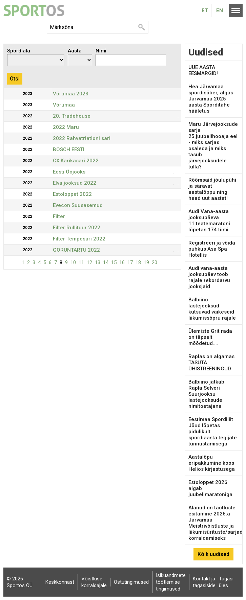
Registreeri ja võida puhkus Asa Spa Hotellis (211, 249)
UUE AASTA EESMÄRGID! (203, 70)
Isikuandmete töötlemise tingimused (171, 582)
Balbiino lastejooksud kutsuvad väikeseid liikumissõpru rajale (212, 309)
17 (130, 262)
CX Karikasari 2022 (76, 161)
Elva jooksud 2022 (74, 183)
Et (205, 10)
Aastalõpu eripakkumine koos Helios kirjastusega (211, 463)
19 (146, 262)
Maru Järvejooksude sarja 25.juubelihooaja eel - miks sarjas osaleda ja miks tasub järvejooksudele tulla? (213, 145)
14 (105, 262)
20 (154, 262)
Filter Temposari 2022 (79, 239)
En (219, 10)
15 (114, 262)
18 (138, 262)
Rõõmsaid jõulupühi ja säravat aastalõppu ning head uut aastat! (212, 189)
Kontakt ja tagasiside (204, 582)
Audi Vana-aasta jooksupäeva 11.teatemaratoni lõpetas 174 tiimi (209, 220)
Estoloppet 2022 (72, 194)
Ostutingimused (131, 582)
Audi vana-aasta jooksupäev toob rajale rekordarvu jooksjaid (209, 277)
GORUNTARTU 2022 (76, 250)
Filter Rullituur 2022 (76, 228)
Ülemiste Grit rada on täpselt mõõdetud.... (210, 337)
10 (73, 262)
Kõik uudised (213, 554)
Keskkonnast (59, 582)
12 (89, 262)
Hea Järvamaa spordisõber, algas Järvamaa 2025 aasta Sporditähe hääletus (210, 99)
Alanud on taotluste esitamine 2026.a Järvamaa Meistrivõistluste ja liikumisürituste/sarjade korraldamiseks (217, 523)
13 (97, 262)
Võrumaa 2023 (70, 94)
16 (122, 262)
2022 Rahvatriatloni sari (81, 138)
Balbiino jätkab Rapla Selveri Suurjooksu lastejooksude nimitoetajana (206, 394)
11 (81, 262)
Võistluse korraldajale (94, 582)
